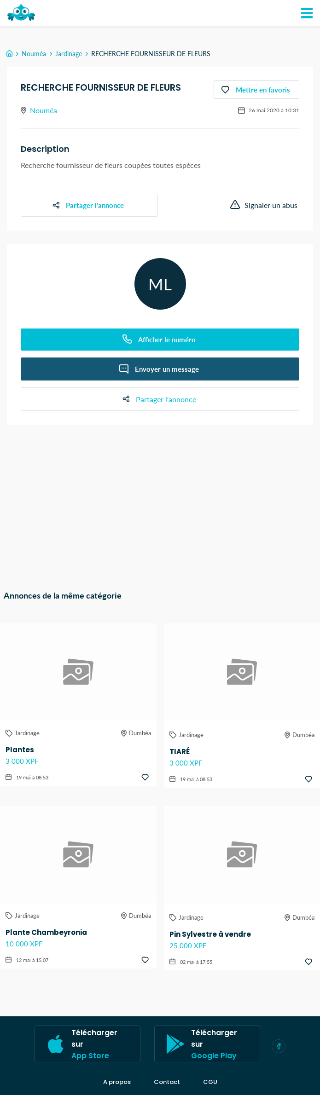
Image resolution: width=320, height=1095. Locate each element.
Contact (167, 1082)
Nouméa (34, 54)
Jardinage (68, 54)
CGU (210, 1082)
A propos (117, 1082)
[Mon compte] (307, 13)
